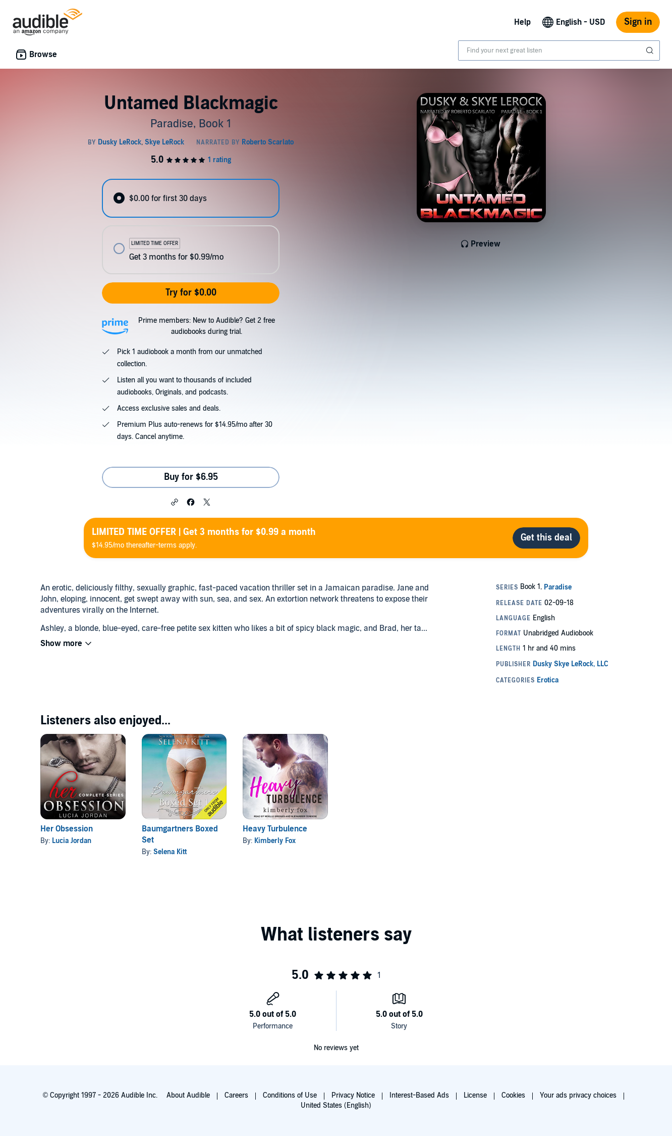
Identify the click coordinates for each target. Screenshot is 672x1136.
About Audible (188, 1095)
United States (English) (336, 1105)
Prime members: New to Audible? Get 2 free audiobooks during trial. (206, 326)
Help (522, 22)
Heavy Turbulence (275, 829)
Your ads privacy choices (578, 1095)
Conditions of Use (290, 1095)
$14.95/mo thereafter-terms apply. (204, 538)
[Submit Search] (651, 50)
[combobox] (559, 50)
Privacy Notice (353, 1095)
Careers (236, 1095)
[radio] (190, 198)
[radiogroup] (190, 226)
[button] (175, 502)
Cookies (513, 1095)
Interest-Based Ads (419, 1095)
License (475, 1095)
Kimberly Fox (275, 840)
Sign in (638, 22)
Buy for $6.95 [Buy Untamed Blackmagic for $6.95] (191, 477)
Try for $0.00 (190, 292)
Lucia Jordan (71, 840)
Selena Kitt (170, 852)
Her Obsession (66, 829)
